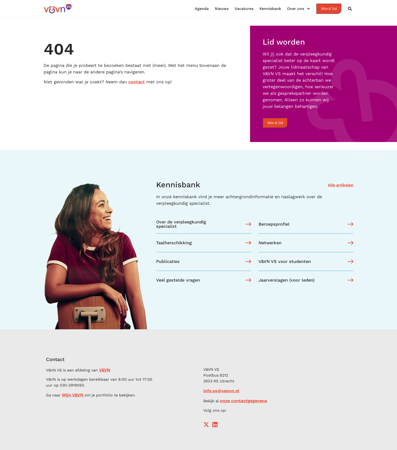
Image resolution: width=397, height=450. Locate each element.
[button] (349, 8)
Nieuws (222, 8)
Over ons (298, 8)
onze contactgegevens (243, 400)
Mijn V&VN (72, 394)
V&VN (104, 369)
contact (136, 81)
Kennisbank (270, 8)
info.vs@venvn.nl (221, 390)
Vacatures (244, 8)
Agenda (202, 8)
